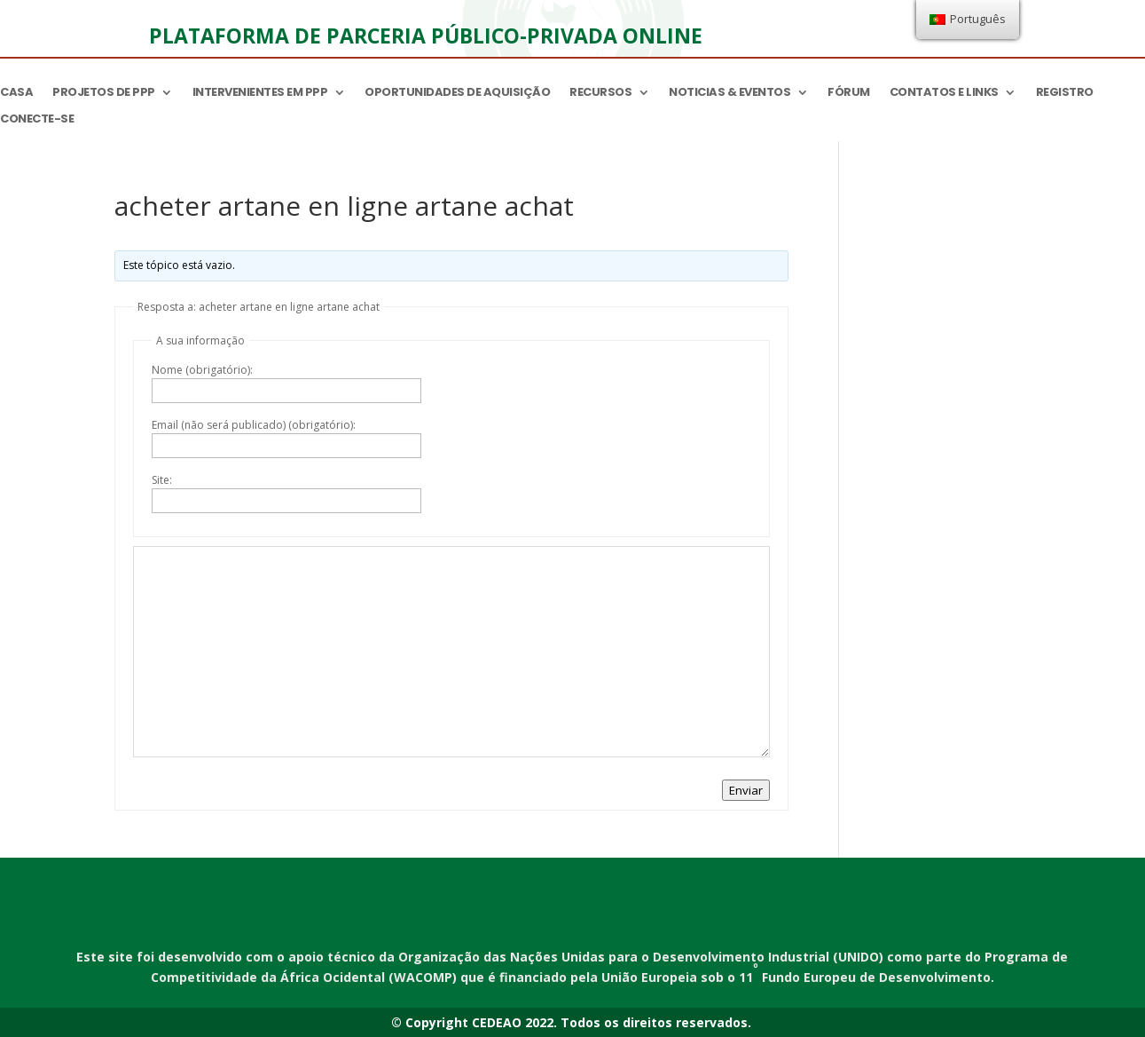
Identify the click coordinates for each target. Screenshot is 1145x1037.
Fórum (848, 93)
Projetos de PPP (103, 93)
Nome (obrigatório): (202, 369)
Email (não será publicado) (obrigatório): (254, 424)
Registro (1065, 93)
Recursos (600, 93)
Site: (162, 479)
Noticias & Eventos (729, 93)
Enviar (746, 790)
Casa (16, 93)
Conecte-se (37, 120)
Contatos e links (944, 93)
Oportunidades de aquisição (457, 93)
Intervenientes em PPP (260, 93)
